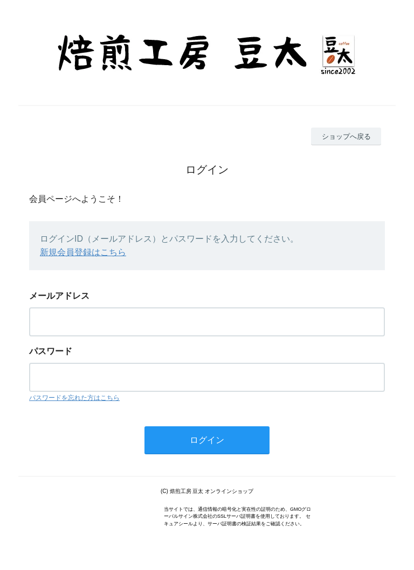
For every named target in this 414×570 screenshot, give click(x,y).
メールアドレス (59, 295)
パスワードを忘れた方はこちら (74, 398)
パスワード (50, 351)
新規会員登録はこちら (83, 252)
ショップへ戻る (346, 136)
